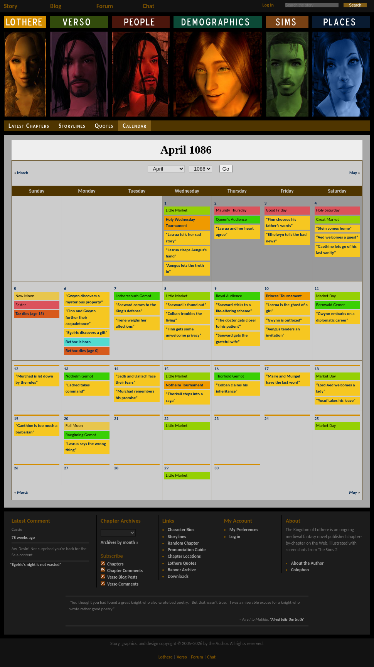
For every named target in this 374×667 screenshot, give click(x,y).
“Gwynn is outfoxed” (284, 320)
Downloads (178, 576)
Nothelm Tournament (184, 385)
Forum (104, 6)
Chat (148, 6)
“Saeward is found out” (186, 304)
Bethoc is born (78, 341)
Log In (268, 5)
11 (317, 288)
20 (66, 418)
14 (116, 368)
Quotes (104, 125)
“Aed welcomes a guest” (337, 237)
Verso (182, 657)
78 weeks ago (23, 537)
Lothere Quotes (182, 563)
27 (66, 468)
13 (66, 368)
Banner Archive (182, 569)
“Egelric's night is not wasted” (35, 564)
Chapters (112, 564)
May (353, 172)
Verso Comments (119, 584)
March (22, 172)
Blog (55, 6)
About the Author (307, 563)
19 (16, 418)
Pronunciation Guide (187, 549)
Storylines (72, 125)
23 (216, 418)
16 (216, 368)
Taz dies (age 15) (29, 313)
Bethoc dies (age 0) (82, 350)
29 (166, 468)
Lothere (165, 657)
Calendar (135, 125)
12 (16, 368)
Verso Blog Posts (119, 577)
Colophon (300, 569)
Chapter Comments (122, 570)
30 (216, 468)
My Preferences (243, 529)
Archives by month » (119, 542)
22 (166, 418)
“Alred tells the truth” (287, 619)
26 (16, 468)
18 (317, 368)
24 (266, 418)
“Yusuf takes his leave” (335, 400)
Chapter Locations (184, 556)
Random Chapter (183, 543)
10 (266, 288)
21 (116, 418)
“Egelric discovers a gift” (87, 332)
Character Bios (181, 529)
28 (116, 468)
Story (10, 6)
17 (266, 368)
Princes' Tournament (284, 295)
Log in (234, 536)
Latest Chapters (28, 125)
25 (317, 418)
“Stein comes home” (334, 228)
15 (166, 368)
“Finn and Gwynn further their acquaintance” (81, 317)
